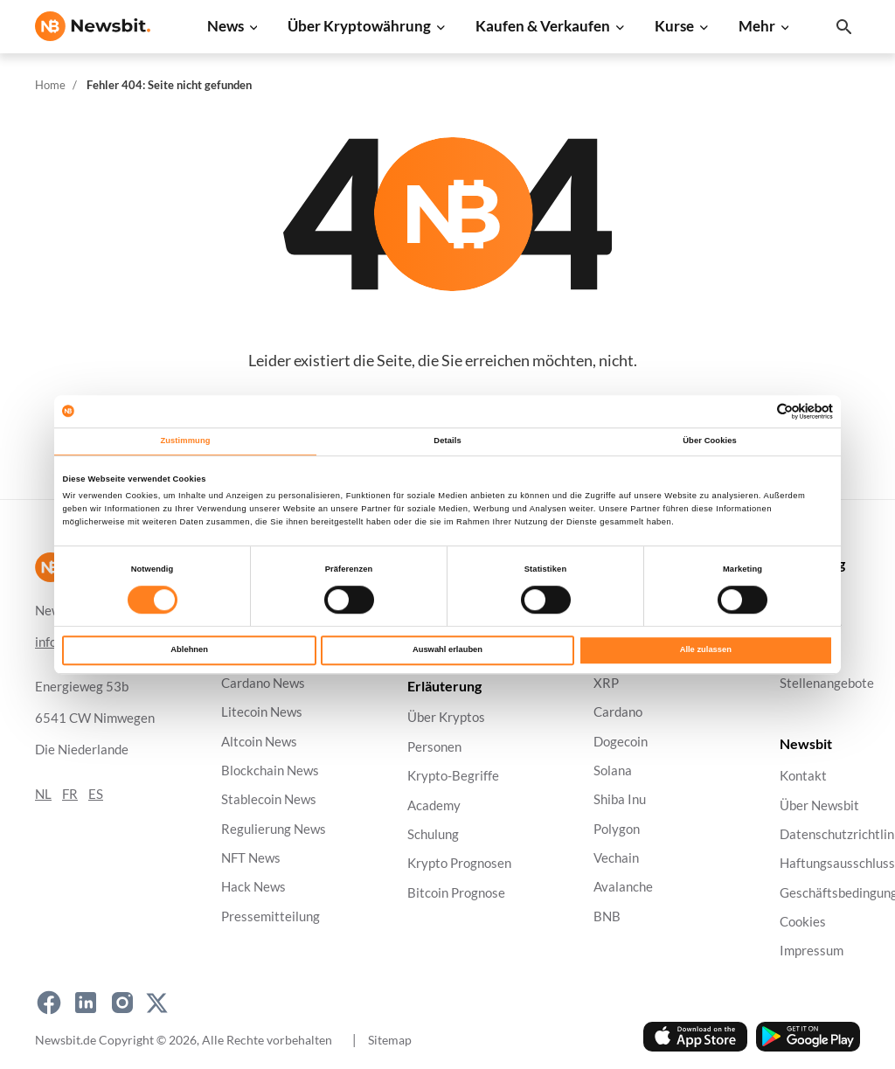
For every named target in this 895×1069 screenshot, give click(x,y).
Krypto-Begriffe (453, 775)
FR (70, 794)
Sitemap (390, 1039)
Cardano (617, 712)
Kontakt (803, 775)
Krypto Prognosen (459, 863)
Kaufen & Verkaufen (542, 26)
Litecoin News (261, 712)
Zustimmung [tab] (185, 441)
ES (95, 794)
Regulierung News (273, 828)
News (225, 26)
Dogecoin (620, 740)
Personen (434, 746)
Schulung (433, 834)
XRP (606, 683)
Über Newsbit (819, 804)
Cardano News (263, 683)
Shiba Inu (619, 799)
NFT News (251, 857)
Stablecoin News (268, 799)
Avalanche (623, 886)
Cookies (803, 921)
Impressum (811, 950)
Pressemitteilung (270, 916)
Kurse (674, 26)
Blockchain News (270, 770)
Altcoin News (259, 740)
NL (43, 794)
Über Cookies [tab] (710, 441)
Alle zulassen (706, 649)
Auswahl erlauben (447, 649)
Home (50, 85)
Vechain (616, 857)
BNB (607, 916)
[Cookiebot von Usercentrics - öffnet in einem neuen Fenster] (756, 411)
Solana (612, 770)
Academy (434, 804)
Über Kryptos (446, 717)
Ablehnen (189, 649)
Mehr (757, 26)
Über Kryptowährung (359, 26)
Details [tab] (447, 441)
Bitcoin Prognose (456, 892)
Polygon (616, 828)
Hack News (253, 886)
